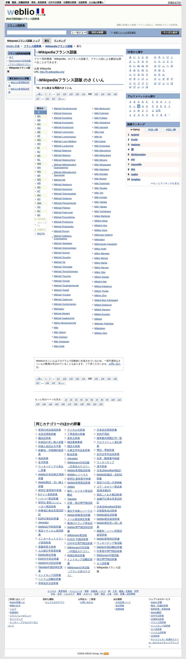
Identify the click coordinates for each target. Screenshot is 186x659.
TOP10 (135, 129)
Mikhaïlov (59, 308)
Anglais (136, 179)
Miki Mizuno (100, 160)
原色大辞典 (73, 438)
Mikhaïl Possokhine (64, 217)
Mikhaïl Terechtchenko (66, 271)
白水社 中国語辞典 (77, 539)
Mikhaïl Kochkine (63, 118)
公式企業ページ (123, 602)
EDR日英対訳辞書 (48, 518)
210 (94, 404)
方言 (116, 594)
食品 (103, 594)
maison (135, 144)
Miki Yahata (100, 202)
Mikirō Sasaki (101, 277)
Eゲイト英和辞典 (48, 494)
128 (64, 94)
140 (50, 404)
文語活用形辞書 (47, 434)
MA (39, 116)
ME (39, 132)
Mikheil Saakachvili (64, 318)
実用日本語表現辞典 (49, 429)
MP (39, 175)
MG (39, 140)
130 (77, 94)
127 (58, 94)
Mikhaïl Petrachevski (65, 203)
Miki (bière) (60, 332)
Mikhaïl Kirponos (63, 113)
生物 (96, 594)
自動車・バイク (98, 591)
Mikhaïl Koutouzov (64, 127)
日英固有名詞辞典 (107, 510)
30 (76, 399)
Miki (56, 327)
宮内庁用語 (103, 434)
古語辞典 (82, 2)
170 (69, 404)
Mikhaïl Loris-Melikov (65, 141)
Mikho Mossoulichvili (65, 323)
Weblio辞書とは (17, 602)
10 (66, 399)
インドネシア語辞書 (49, 575)
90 (107, 399)
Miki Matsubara (102, 155)
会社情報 (119, 605)
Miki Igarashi (101, 127)
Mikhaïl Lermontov (64, 132)
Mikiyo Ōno (100, 295)
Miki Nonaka (101, 174)
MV (39, 199)
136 (115, 94)
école (134, 139)
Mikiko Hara (100, 230)
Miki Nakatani (101, 169)
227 (53, 98)
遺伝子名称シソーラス (80, 510)
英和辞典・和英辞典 (160, 609)
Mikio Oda (99, 272)
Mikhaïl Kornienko (63, 122)
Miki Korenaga (102, 146)
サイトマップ (16, 619)
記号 (158, 110)
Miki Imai (99, 132)
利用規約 (14, 612)
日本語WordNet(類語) (109, 470)
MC (39, 124)
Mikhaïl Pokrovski (63, 212)
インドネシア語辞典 (160, 626)
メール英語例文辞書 (78, 519)
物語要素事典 (74, 442)
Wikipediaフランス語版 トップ (23, 40)
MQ (39, 179)
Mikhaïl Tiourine (62, 276)
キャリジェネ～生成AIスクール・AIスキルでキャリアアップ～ (164, 642)
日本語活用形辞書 (107, 429)
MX (39, 207)
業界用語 (62, 591)
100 (113, 399)
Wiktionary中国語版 (108, 555)
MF (39, 136)
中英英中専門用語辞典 (109, 551)
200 (88, 404)
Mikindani (99, 239)
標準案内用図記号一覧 (109, 438)
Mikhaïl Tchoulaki (63, 266)
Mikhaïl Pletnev (62, 207)
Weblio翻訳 (156, 612)
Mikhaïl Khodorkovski (65, 108)
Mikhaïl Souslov (62, 257)
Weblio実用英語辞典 (78, 482)
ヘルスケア (69, 594)
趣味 (79, 594)
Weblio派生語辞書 (107, 514)
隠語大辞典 (73, 446)
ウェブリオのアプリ (54, 602)
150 (56, 404)
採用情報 (119, 609)
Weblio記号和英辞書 (49, 526)
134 (102, 94)
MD (39, 128)
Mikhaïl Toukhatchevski (66, 285)
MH (39, 144)
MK (39, 155)
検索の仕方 (15, 605)
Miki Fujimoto (101, 113)
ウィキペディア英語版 (109, 543)
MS (39, 187)
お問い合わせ (86, 602)
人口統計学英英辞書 (49, 550)
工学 (115, 591)
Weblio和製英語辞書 (78, 515)
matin (134, 174)
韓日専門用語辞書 (107, 559)
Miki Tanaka (100, 188)
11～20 (153, 129)
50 (86, 399)
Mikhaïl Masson (62, 155)
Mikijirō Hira (100, 225)
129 (71, 94)
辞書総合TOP (174, 2)
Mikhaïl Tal (59, 262)
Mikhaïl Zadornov (63, 299)
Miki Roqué (100, 178)
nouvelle (136, 164)
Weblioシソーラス (77, 474)
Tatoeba (71, 498)
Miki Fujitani (100, 118)
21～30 (171, 129)
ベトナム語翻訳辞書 (49, 579)
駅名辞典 (72, 454)
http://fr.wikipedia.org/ (52, 71)
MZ (39, 215)
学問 (136, 591)
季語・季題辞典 (105, 450)
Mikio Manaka (101, 253)
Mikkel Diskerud (102, 305)
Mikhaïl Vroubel (62, 294)
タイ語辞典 (156, 629)
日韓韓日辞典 (69, 2)
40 (81, 399)
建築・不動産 (125, 591)
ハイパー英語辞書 (48, 498)
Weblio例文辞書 (47, 554)
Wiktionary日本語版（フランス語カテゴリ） (78, 571)
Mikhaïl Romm (61, 231)
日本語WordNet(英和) (109, 506)
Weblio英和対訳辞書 (108, 538)
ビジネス (52, 591)
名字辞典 (43, 462)
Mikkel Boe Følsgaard (106, 300)
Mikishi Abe (100, 281)
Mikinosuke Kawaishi (105, 244)
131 (83, 94)
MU (39, 195)
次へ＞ (61, 98)
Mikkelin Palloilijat (103, 323)
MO (39, 171)
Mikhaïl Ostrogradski (65, 193)
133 (96, 94)
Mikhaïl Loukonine (63, 146)
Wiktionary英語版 (77, 535)
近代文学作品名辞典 (108, 454)
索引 (47, 40)
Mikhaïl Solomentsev (65, 248)
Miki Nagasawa (102, 164)
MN (39, 167)
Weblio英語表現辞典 (108, 519)
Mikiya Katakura (103, 286)
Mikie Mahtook (102, 216)
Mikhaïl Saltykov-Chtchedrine (63, 237)
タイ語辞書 (103, 563)
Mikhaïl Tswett (61, 290)
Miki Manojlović (102, 150)
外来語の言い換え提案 (51, 442)
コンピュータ (75, 591)
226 (47, 98)
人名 (109, 594)
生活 (59, 594)
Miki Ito (98, 136)
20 (71, 399)
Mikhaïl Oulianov (63, 198)
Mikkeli (98, 319)
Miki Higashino (102, 122)
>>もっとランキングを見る (165, 183)
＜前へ (39, 94)
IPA (133, 169)
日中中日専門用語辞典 (80, 543)
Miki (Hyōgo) (61, 337)
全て (11, 57)
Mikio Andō (100, 248)
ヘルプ (13, 609)
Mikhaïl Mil (59, 179)
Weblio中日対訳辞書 (49, 563)
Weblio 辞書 (13, 46)
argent (135, 134)
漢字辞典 (102, 466)
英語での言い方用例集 (109, 482)
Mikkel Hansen (102, 309)
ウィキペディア (105, 462)
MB (39, 120)
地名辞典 (43, 458)
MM (39, 163)
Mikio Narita (100, 262)
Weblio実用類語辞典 (78, 470)
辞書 (8, 2)
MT (39, 191)
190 (82, 404)
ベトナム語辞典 (158, 632)
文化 (53, 594)
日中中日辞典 (54, 2)
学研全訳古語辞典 (48, 583)
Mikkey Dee (100, 333)
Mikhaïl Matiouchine (64, 160)
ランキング (60, 40)
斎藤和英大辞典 (47, 546)
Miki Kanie (100, 141)
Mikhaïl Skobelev (63, 243)
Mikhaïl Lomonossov (65, 136)
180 (75, 404)
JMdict (71, 486)
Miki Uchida (100, 197)
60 (92, 399)
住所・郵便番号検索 (108, 458)
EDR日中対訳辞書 (48, 558)
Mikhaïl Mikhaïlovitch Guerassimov (65, 166)
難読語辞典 (44, 438)
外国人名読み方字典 (49, 446)
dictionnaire (138, 154)
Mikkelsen (99, 328)
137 (38, 98)
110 (119, 399)
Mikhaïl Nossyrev (63, 189)
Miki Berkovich (102, 108)
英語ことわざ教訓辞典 (109, 494)
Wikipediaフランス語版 (59, 46)
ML (38, 159)
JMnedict (43, 522)
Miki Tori (98, 192)
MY (39, 211)
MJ (38, 151)
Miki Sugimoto (102, 183)
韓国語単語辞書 (76, 555)
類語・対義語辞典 (20, 2)
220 (101, 404)
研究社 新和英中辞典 (79, 478)
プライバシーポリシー (20, 615)
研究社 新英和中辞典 (50, 490)
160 (63, 404)
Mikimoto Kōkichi (103, 235)
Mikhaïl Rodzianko (64, 226)
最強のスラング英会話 (80, 523)
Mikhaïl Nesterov (63, 184)
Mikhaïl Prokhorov (63, 222)
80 (102, 399)
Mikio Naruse (101, 267)
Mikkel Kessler (102, 314)
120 (38, 404)
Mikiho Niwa (101, 220)
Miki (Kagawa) (61, 341)
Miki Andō (59, 346)
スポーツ (87, 594)
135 (109, 94)
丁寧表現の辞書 (76, 434)
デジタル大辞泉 (76, 429)
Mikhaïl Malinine (62, 150)
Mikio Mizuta (101, 258)
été (133, 159)
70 (97, 399)
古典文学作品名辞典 (78, 450)
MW (39, 203)
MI (38, 148)
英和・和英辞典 (38, 2)
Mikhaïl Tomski (62, 281)
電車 (86, 591)
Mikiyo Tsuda (101, 291)
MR (39, 183)
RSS (106, 654)
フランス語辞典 (16, 25)
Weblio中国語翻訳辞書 (109, 547)
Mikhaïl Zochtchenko (65, 304)
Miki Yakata (100, 206)
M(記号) (41, 233)
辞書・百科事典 (127, 594)
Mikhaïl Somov (62, 252)
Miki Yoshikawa (102, 211)
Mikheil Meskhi (62, 313)
